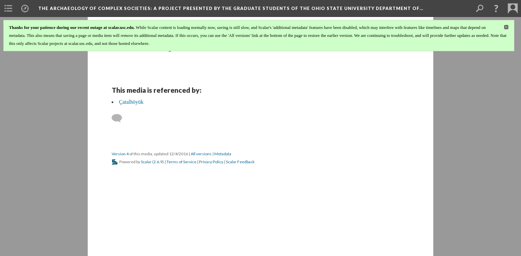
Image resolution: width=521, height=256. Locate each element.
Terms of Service (181, 161)
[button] (496, 8)
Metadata (222, 153)
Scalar (146, 161)
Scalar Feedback (240, 161)
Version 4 (120, 153)
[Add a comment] (120, 118)
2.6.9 (158, 161)
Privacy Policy (211, 161)
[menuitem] (8, 8)
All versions (201, 153)
